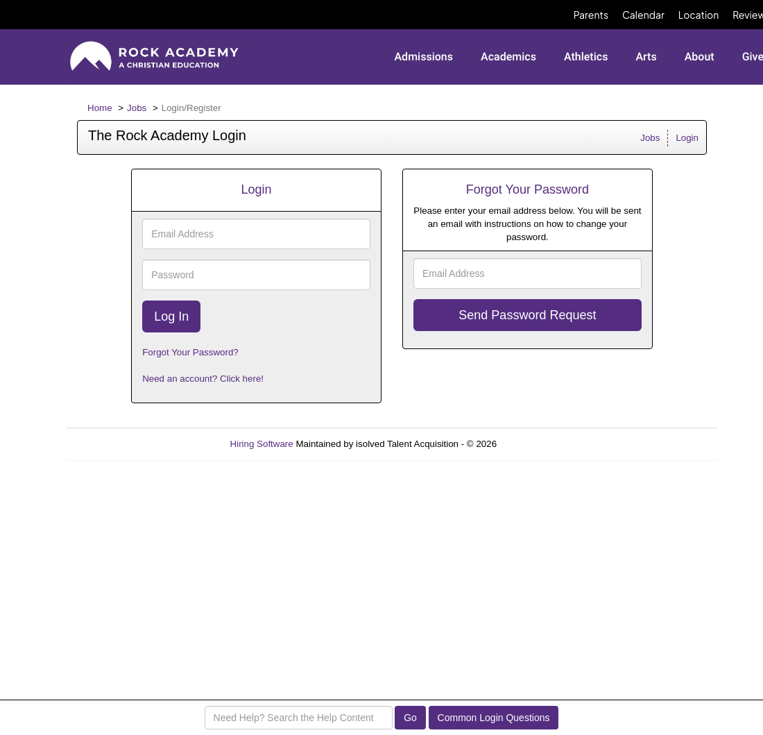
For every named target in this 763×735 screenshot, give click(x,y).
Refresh (538, 444)
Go (410, 717)
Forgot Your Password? (190, 352)
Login (687, 138)
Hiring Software (261, 444)
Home (99, 108)
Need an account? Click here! (203, 378)
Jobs (136, 108)
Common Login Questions (494, 717)
